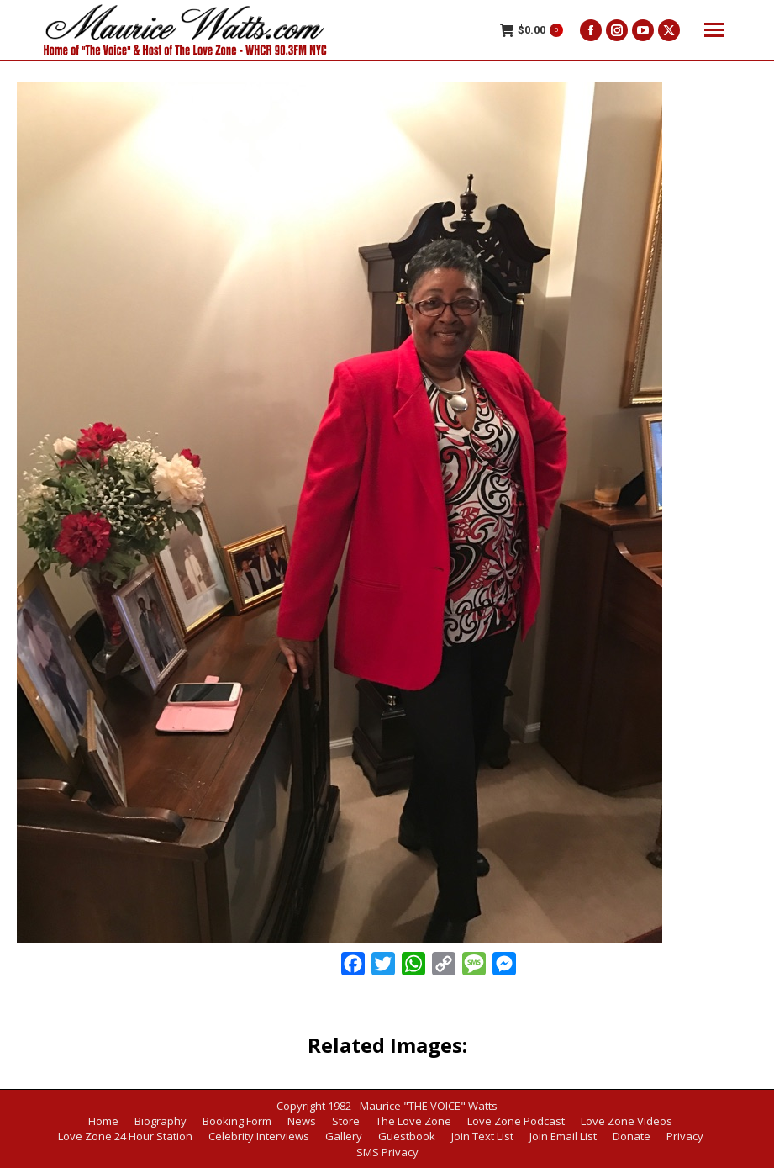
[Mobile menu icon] (714, 30)
